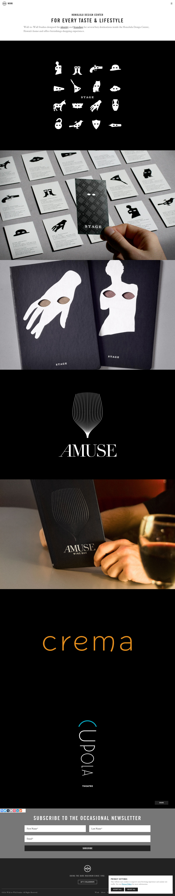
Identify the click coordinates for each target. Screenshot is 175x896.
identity (64, 27)
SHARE (161, 803)
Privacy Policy (127, 884)
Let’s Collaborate (88, 882)
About (103, 892)
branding (78, 27)
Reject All (131, 889)
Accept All (117, 889)
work (10, 3)
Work (97, 892)
